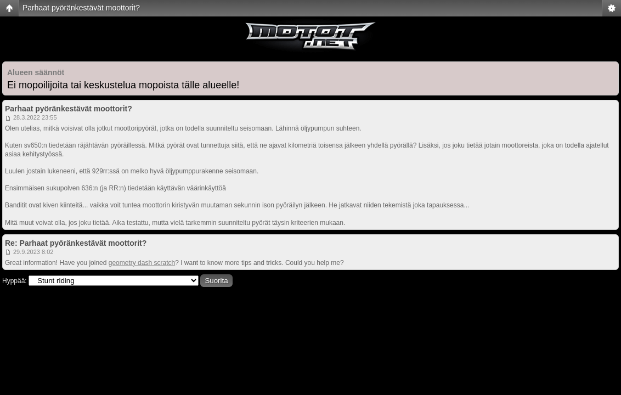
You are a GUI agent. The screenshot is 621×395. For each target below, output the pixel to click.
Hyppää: (14, 281)
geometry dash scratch (142, 263)
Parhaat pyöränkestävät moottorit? (81, 7)
